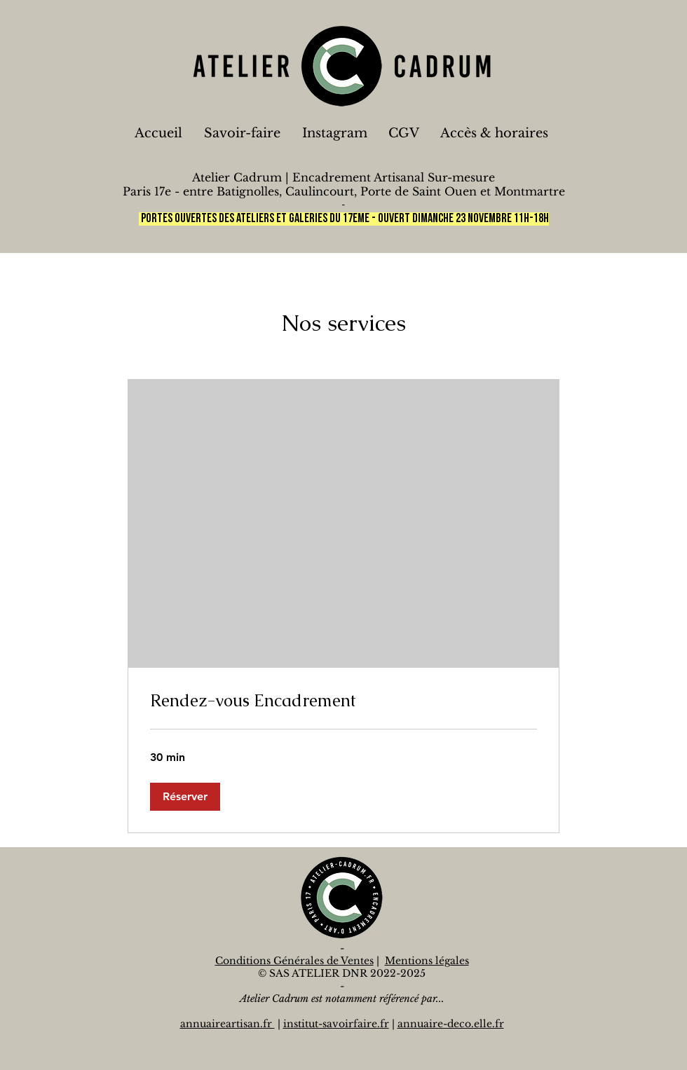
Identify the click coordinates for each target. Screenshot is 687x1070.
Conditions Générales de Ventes (294, 960)
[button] (185, 797)
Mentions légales (427, 960)
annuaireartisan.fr (227, 1023)
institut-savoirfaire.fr (336, 1023)
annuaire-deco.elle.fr (450, 1023)
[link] (343, 701)
